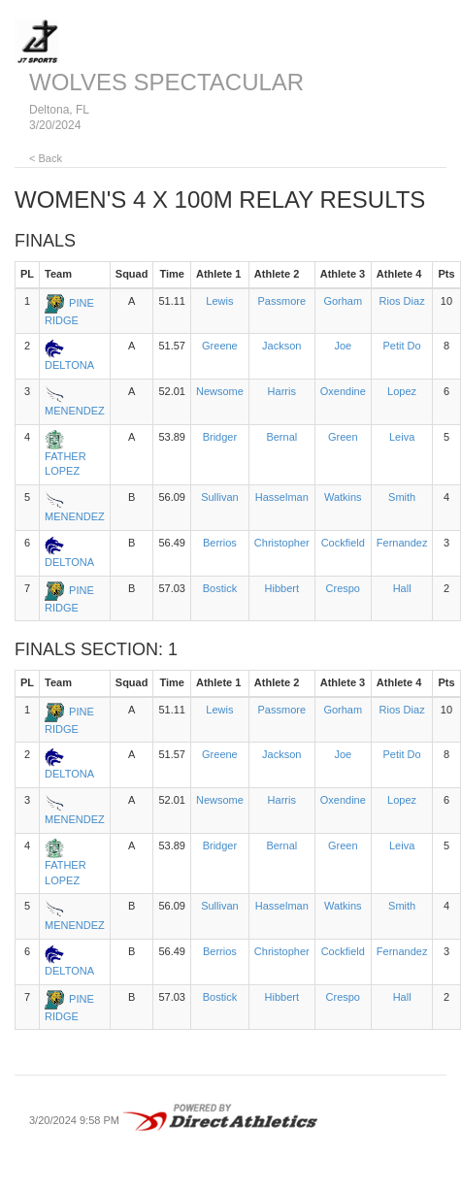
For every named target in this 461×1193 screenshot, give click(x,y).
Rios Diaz (402, 301)
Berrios (220, 542)
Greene (220, 345)
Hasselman (282, 497)
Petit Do (402, 345)
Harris (282, 391)
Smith (401, 497)
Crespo (343, 588)
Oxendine (343, 391)
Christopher (282, 542)
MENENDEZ (75, 410)
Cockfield (343, 542)
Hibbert (282, 588)
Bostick (220, 588)
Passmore (282, 301)
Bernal (281, 437)
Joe (342, 345)
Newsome (220, 391)
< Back (45, 158)
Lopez (401, 391)
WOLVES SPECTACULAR (166, 82)
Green (343, 437)
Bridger (220, 437)
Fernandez (402, 542)
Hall (402, 588)
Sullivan (220, 497)
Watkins (343, 497)
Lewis (219, 301)
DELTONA (69, 365)
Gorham (342, 301)
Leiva (401, 437)
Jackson (281, 345)
